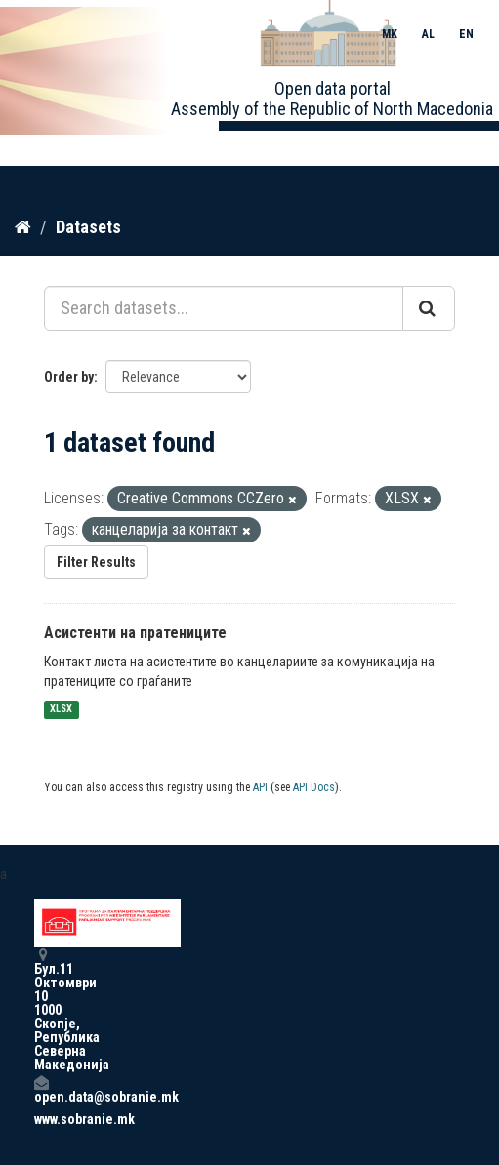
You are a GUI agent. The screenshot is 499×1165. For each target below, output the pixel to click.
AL (428, 34)
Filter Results (96, 562)
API (260, 787)
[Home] (23, 227)
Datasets (88, 227)
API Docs (314, 787)
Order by (69, 376)
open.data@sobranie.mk (41, 1089)
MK (389, 34)
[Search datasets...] (223, 308)
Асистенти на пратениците (135, 632)
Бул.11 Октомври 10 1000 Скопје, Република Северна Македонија (41, 1009)
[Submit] (428, 308)
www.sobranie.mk (41, 1119)
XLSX (61, 709)
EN (466, 34)
